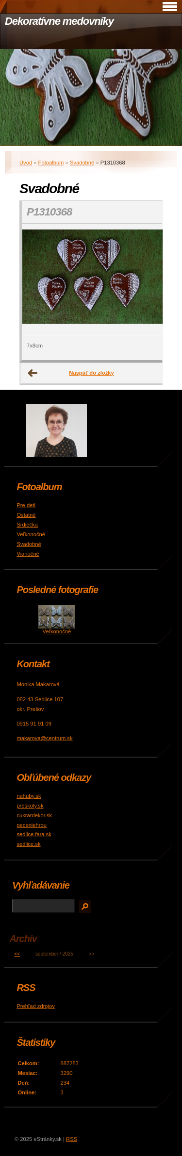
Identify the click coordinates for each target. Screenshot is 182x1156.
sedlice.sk (28, 844)
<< (17, 954)
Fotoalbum (51, 162)
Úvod (25, 162)
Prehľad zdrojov (36, 1006)
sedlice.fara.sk (34, 834)
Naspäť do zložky (91, 373)
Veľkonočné (31, 534)
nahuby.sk (29, 796)
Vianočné (28, 554)
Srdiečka (27, 525)
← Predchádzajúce (33, 373)
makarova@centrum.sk (44, 738)
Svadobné (82, 162)
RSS (71, 1139)
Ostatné (26, 515)
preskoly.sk (30, 806)
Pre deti (26, 505)
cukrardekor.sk (34, 815)
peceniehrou (32, 825)
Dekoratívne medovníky (59, 21)
